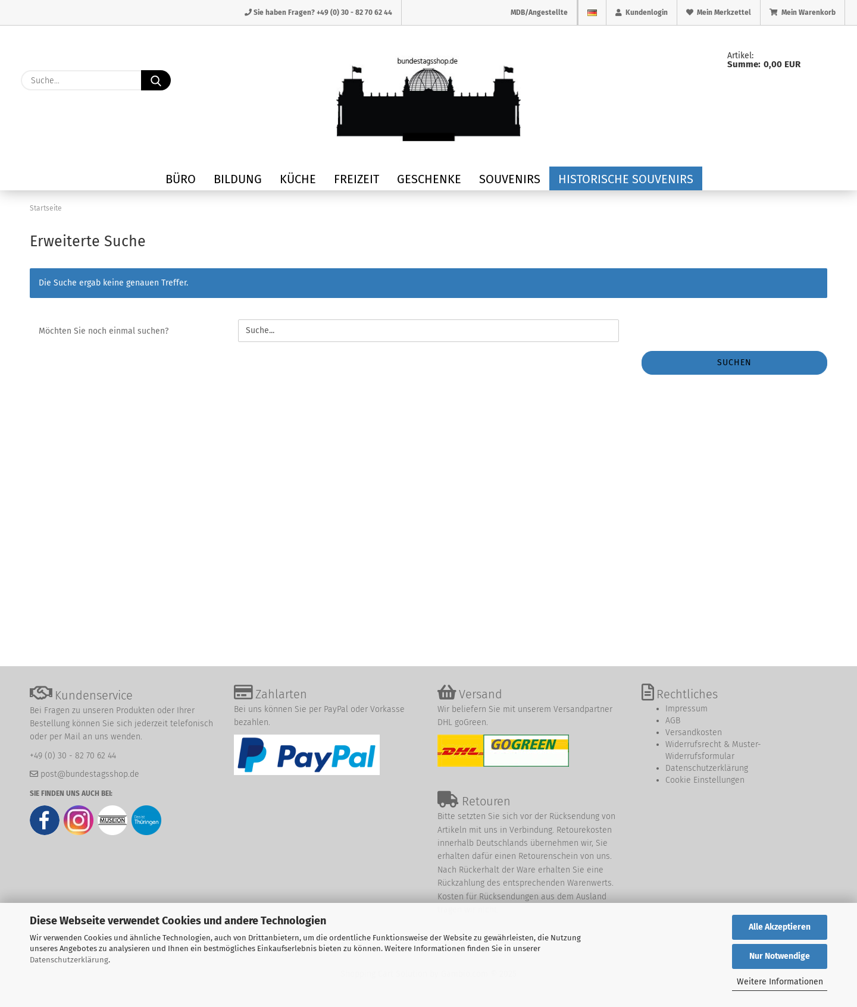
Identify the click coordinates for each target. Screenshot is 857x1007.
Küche (298, 179)
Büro (180, 179)
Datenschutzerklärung (69, 959)
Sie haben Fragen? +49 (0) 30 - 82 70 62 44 (318, 12)
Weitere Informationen (780, 982)
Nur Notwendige (779, 956)
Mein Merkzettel (718, 12)
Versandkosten (693, 732)
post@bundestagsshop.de (89, 774)
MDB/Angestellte (539, 12)
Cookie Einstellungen (705, 780)
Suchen (734, 362)
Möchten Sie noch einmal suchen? (103, 331)
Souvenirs (509, 179)
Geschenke (429, 179)
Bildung (238, 179)
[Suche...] (156, 80)
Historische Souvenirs (625, 179)
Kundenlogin (641, 12)
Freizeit (356, 179)
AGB (672, 721)
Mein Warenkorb (803, 12)
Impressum (686, 709)
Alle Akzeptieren (780, 927)
